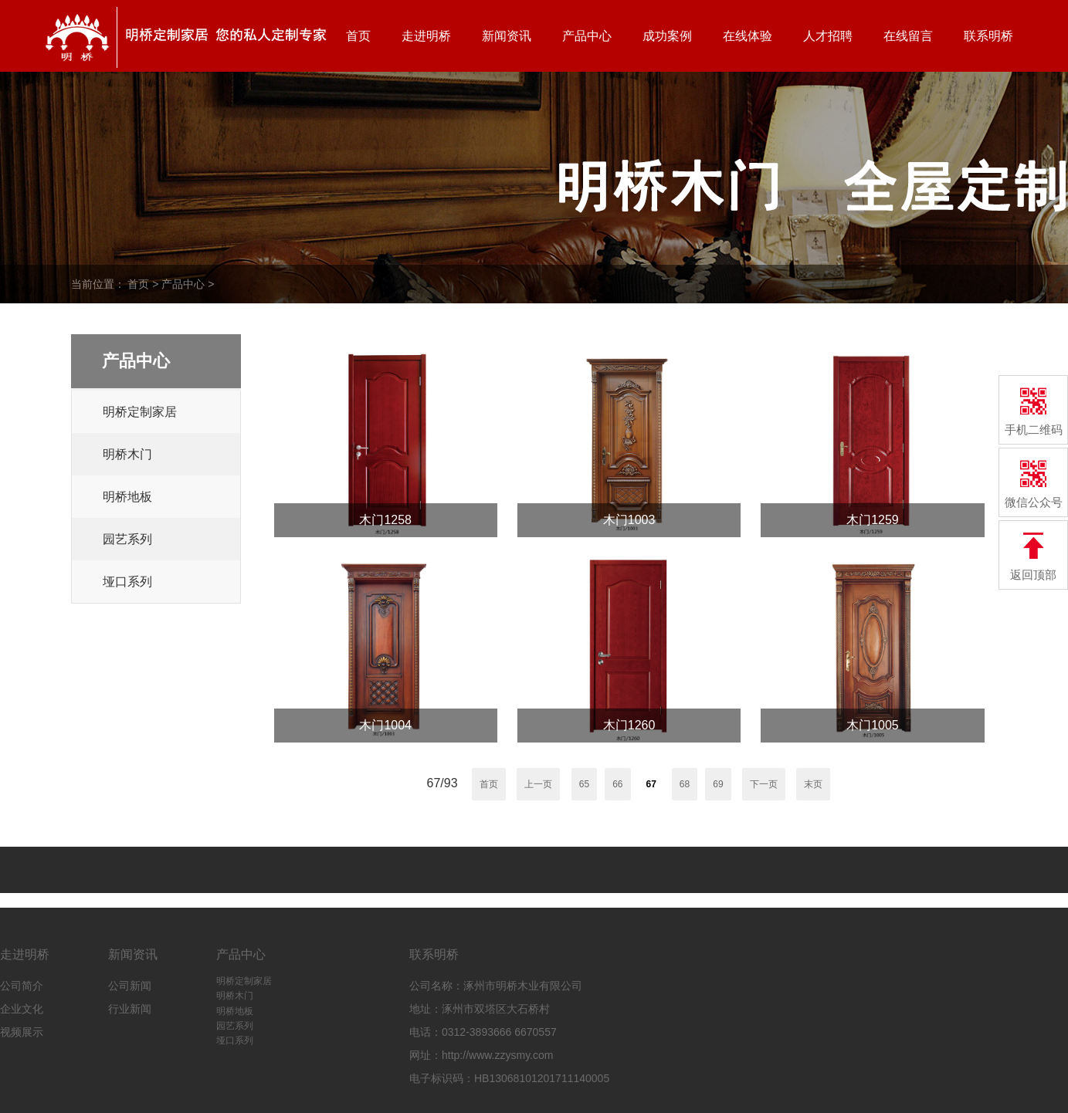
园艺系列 (127, 539)
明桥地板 (127, 496)
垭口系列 (127, 581)
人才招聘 (828, 35)
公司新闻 (129, 985)
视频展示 (21, 1032)
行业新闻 (129, 1009)
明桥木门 (127, 454)
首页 (358, 35)
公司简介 (21, 985)
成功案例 (667, 35)
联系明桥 (988, 35)
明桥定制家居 (140, 411)
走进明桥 (426, 35)
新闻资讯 (506, 35)
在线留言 (908, 35)
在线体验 (747, 35)
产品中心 (587, 35)
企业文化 (21, 1009)
